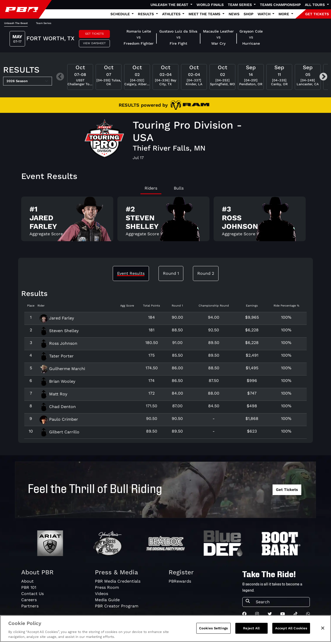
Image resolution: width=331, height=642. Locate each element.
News (234, 14)
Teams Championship (280, 5)
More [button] (284, 14)
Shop (248, 14)
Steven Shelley (59, 330)
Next (323, 77)
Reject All (251, 632)
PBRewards (180, 581)
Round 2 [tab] (205, 273)
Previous (60, 77)
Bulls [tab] (179, 188)
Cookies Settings (213, 632)
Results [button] (146, 14)
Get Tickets (94, 33)
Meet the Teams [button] (205, 14)
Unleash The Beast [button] (170, 5)
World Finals (210, 5)
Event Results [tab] (131, 273)
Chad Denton (58, 406)
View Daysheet (94, 43)
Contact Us (32, 593)
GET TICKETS (317, 14)
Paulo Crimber (59, 419)
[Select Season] (27, 81)
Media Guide (107, 599)
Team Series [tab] (43, 23)
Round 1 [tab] (171, 273)
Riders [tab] (151, 188)
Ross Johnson (58, 343)
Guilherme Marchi (62, 368)
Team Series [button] (240, 5)
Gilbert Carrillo (59, 431)
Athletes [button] (172, 14)
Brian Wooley (57, 381)
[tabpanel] (165, 221)
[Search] (281, 602)
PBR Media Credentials (117, 581)
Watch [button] (265, 14)
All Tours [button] (315, 5)
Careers (29, 599)
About (27, 581)
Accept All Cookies (291, 632)
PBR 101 (28, 587)
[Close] (322, 631)
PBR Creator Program (116, 606)
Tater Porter (57, 356)
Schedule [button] (120, 14)
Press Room (107, 587)
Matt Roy (53, 394)
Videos (101, 593)
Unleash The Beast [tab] (16, 23)
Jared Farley (57, 318)
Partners (30, 606)
